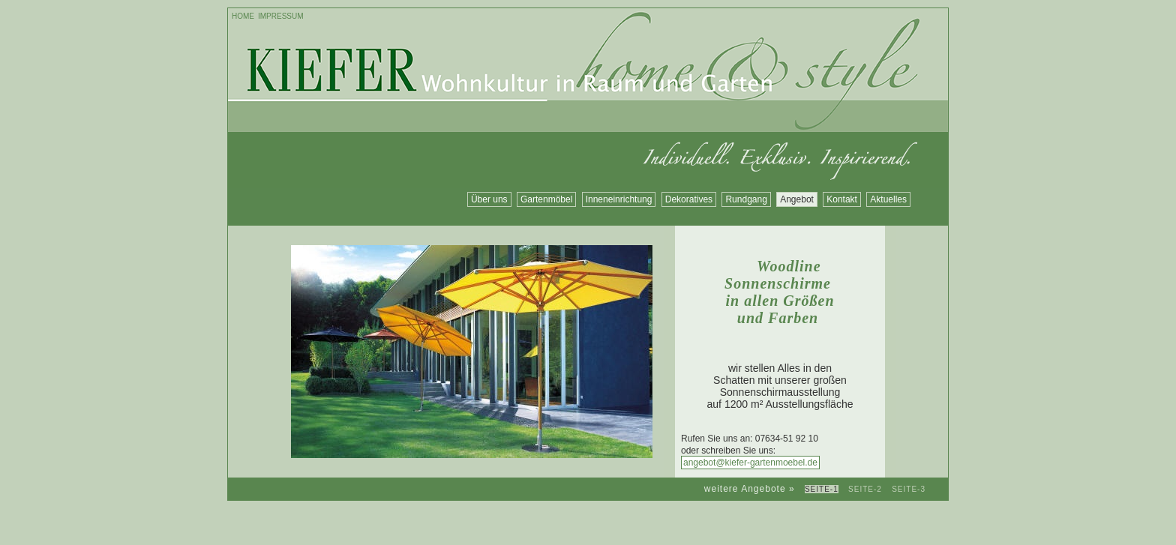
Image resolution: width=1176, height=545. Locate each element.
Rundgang (745, 199)
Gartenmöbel (546, 199)
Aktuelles (888, 199)
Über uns (489, 199)
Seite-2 (865, 489)
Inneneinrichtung (619, 199)
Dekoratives (688, 199)
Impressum (281, 16)
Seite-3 (909, 489)
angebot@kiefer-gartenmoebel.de (750, 462)
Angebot (797, 199)
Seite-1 (821, 489)
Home (243, 16)
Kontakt (841, 199)
